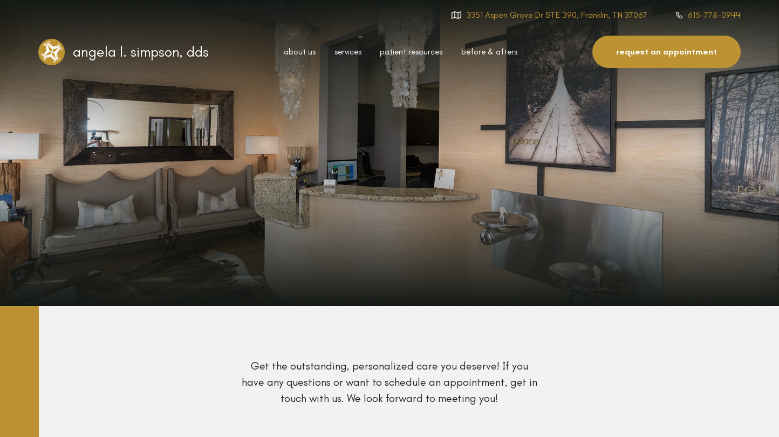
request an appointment (666, 51)
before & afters (489, 52)
